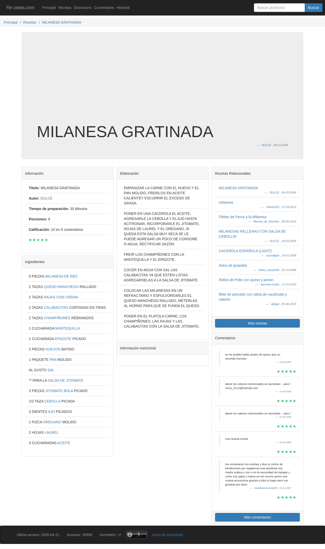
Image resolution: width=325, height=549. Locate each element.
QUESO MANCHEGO (62, 287)
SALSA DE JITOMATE (66, 380)
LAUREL (51, 432)
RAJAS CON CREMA (61, 297)
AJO (52, 412)
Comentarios (104, 8)
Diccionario (82, 8)
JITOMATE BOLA (59, 391)
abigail (275, 303)
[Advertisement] (162, 82)
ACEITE (63, 443)
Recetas (64, 8)
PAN (54, 360)
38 (119, 535)
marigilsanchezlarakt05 (266, 488)
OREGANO (52, 422)
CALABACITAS (56, 307)
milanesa (226, 202)
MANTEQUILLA (67, 328)
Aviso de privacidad (167, 535)
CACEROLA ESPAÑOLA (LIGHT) (245, 251)
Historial (123, 8)
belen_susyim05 (269, 269)
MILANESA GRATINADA (238, 188)
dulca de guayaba (233, 265)
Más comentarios (257, 517)
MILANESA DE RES (61, 276)
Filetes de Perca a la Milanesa (243, 217)
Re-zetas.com (20, 7)
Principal (49, 8)
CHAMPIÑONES (57, 318)
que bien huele (270, 284)
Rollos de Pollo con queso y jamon (246, 280)
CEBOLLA (52, 401)
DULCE (275, 192)
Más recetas (257, 323)
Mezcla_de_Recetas (267, 221)
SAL (50, 370)
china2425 (273, 206)
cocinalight (273, 255)
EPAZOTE (63, 339)
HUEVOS (53, 349)
